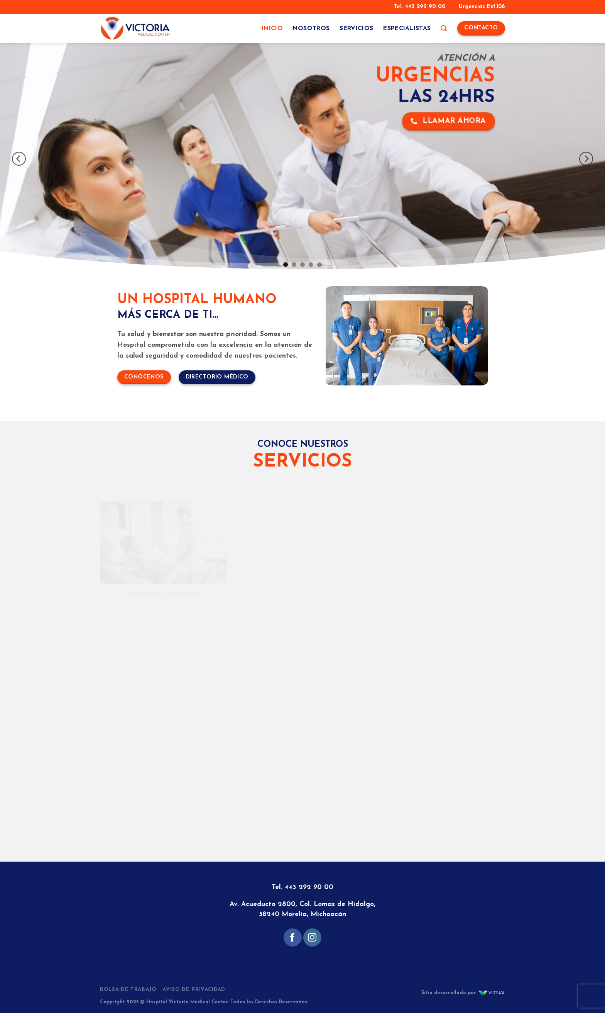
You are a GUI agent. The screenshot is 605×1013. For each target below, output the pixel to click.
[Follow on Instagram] (312, 937)
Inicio (272, 28)
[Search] (444, 28)
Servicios (356, 28)
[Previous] (19, 159)
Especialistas (407, 28)
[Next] (586, 159)
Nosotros (311, 28)
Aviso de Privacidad (193, 989)
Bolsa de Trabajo (128, 989)
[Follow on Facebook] (293, 937)
